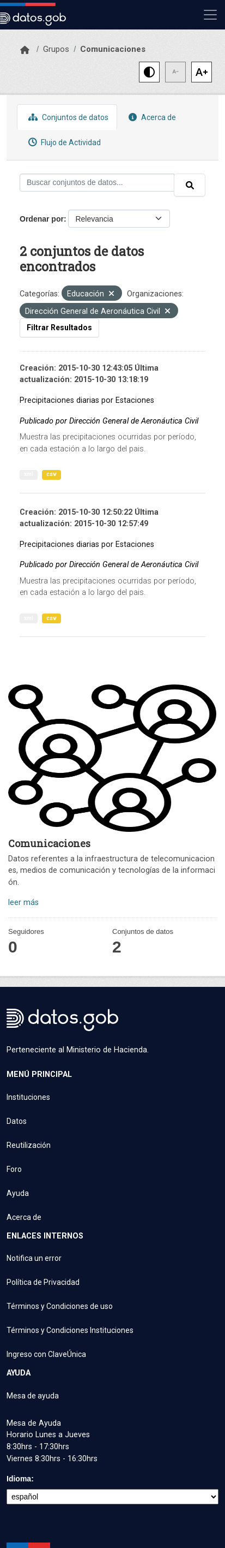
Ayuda (18, 1193)
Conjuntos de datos (67, 117)
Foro (14, 1169)
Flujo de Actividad (63, 142)
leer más (23, 902)
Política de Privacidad (43, 1282)
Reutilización (29, 1145)
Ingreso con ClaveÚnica (46, 1354)
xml (28, 474)
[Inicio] (24, 50)
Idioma (19, 1478)
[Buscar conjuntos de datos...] (97, 183)
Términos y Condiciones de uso (60, 1306)
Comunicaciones (112, 49)
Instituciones (28, 1097)
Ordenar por (42, 219)
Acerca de (151, 117)
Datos (17, 1121)
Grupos (56, 49)
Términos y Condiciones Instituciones (70, 1330)
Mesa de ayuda (33, 1395)
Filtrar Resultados (59, 327)
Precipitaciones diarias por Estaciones (87, 400)
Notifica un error (34, 1258)
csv (51, 474)
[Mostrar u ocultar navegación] (210, 14)
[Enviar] (189, 185)
